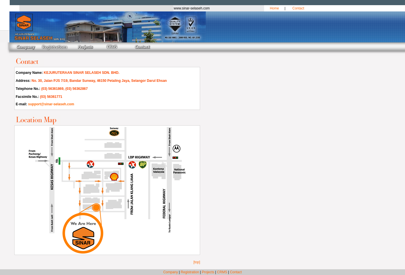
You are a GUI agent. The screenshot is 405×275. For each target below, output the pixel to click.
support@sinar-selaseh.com (51, 104)
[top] (196, 262)
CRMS (222, 272)
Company (170, 272)
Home (274, 8)
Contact (298, 8)
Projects (208, 272)
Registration (190, 272)
